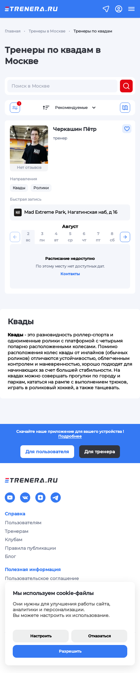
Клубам (13, 539)
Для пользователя (47, 452)
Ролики (41, 187)
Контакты (70, 273)
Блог (10, 556)
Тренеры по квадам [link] (93, 31)
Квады (19, 187)
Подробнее (70, 436)
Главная (12, 31)
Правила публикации (30, 548)
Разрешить (70, 651)
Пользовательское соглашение (42, 578)
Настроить (41, 636)
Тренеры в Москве (47, 31)
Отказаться (99, 636)
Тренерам (16, 531)
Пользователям (23, 523)
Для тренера (99, 452)
